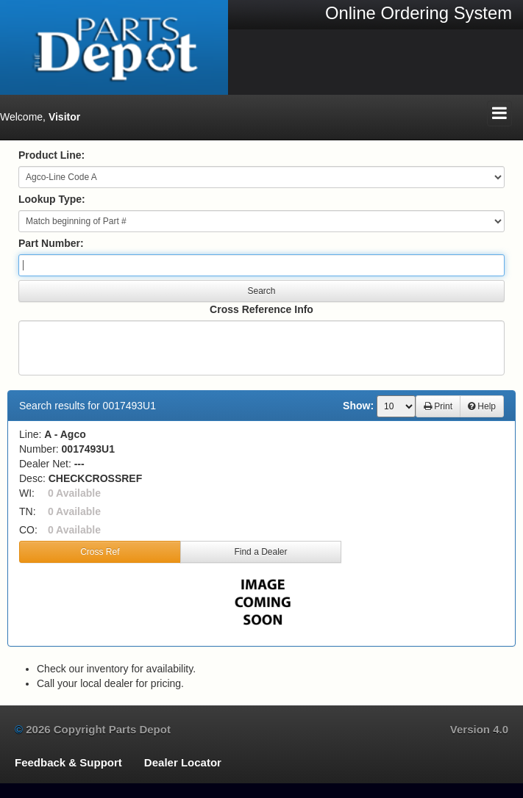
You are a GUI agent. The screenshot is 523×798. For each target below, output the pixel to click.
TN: (27, 511)
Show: (358, 405)
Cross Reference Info (261, 309)
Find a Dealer (260, 552)
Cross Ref (99, 552)
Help (482, 406)
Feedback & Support (68, 762)
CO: (28, 530)
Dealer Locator (182, 762)
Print (438, 406)
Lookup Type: (51, 199)
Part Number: (51, 243)
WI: (27, 493)
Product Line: (51, 155)
